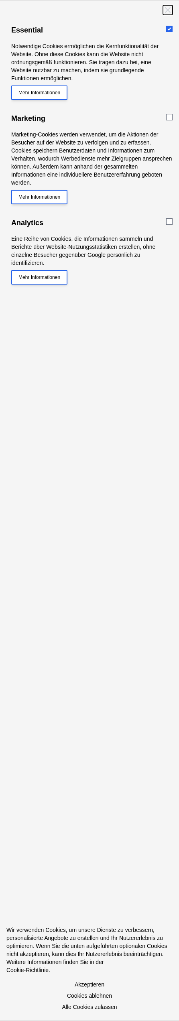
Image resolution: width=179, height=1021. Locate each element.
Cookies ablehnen (89, 996)
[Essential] (169, 29)
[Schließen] (168, 10)
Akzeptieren (89, 984)
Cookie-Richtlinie (27, 970)
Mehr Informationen (39, 93)
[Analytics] (169, 221)
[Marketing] (169, 117)
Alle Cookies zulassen (89, 1007)
